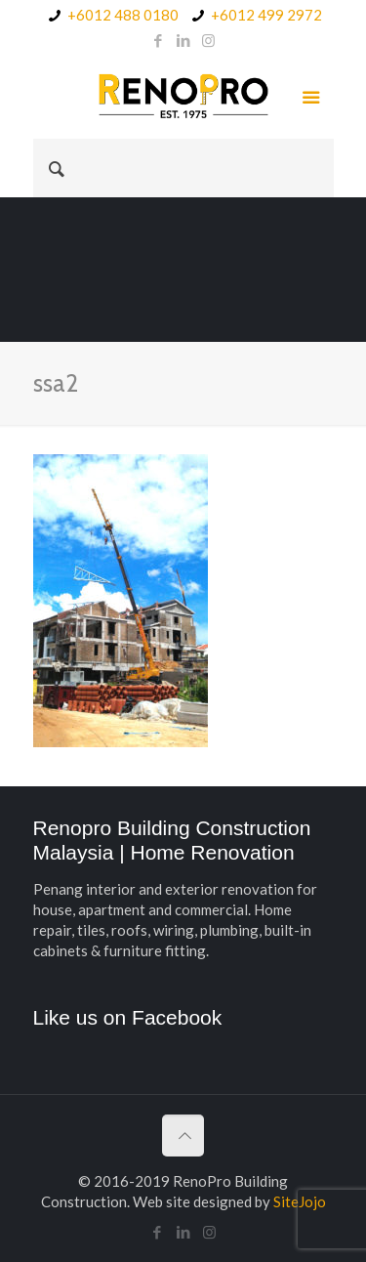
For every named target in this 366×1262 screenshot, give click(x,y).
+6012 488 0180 (123, 14)
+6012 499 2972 (266, 14)
